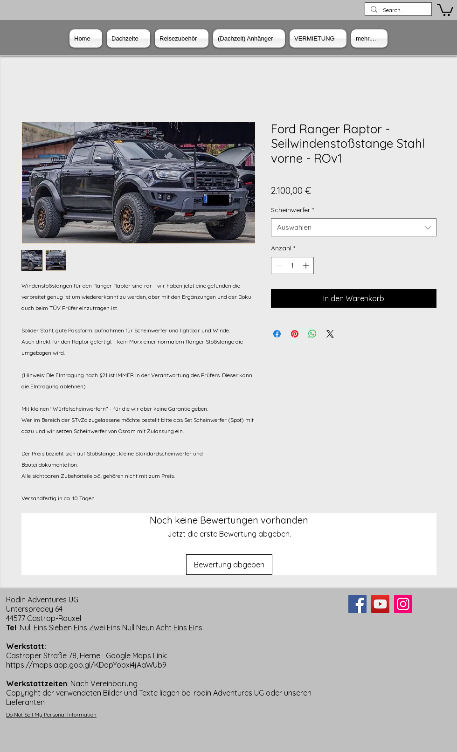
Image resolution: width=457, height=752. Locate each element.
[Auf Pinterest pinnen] (294, 333)
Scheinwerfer (292, 210)
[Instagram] (403, 604)
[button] (445, 9)
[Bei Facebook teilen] (277, 333)
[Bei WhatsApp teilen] (312, 333)
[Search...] (397, 10)
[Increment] (306, 265)
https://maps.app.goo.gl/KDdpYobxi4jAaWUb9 (86, 664)
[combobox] (353, 227)
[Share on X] (330, 333)
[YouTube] (380, 604)
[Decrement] (278, 265)
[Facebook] (357, 604)
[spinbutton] (292, 265)
